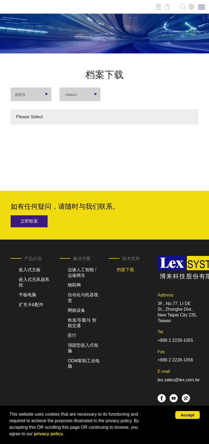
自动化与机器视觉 (83, 297)
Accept (187, 415)
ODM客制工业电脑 (84, 363)
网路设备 (76, 310)
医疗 (72, 335)
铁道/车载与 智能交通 (82, 323)
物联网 (74, 285)
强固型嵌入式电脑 (83, 348)
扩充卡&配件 (31, 304)
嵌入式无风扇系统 (34, 282)
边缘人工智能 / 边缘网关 (82, 272)
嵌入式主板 (30, 269)
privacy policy (48, 433)
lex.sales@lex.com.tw (178, 379)
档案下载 (125, 269)
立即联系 (29, 221)
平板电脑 (27, 294)
